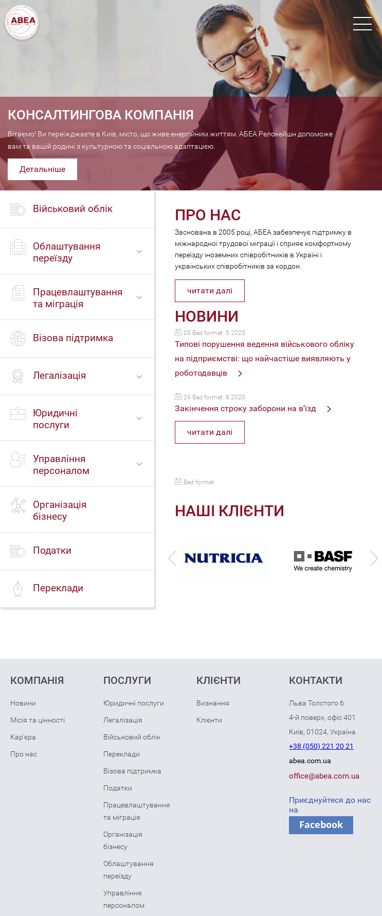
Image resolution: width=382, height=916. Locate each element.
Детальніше (42, 169)
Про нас (23, 754)
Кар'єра (23, 737)
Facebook (321, 824)
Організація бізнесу (122, 840)
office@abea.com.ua (324, 776)
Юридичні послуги (133, 703)
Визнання (212, 703)
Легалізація (122, 720)
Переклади (121, 754)
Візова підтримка (132, 771)
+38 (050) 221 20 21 (321, 746)
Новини (23, 703)
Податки (117, 788)
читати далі (209, 290)
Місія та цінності (37, 720)
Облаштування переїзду (128, 869)
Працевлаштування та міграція (136, 811)
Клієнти (209, 720)
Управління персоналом (123, 899)
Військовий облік (131, 737)
